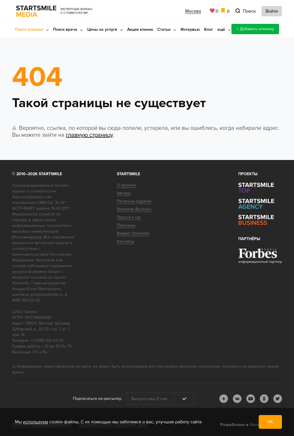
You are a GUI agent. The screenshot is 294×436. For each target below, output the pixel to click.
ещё (221, 29)
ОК (270, 421)
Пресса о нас (129, 217)
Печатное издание (134, 201)
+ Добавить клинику (255, 28)
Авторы (124, 193)
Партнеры (126, 225)
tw (277, 398)
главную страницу (89, 135)
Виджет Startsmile (133, 233)
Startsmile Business (134, 209)
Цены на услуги (102, 29)
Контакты (125, 241)
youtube (250, 398)
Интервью (190, 29)
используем (35, 422)
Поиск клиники (29, 29)
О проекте (126, 185)
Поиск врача (65, 29)
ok (264, 398)
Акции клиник (140, 29)
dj (223, 398)
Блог (208, 29)
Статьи (164, 29)
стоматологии (43, 191)
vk (237, 398)
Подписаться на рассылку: (97, 398)
